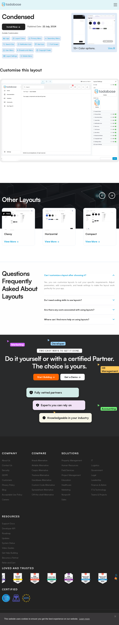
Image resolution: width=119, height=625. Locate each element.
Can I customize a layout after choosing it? (65, 275)
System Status (8, 543)
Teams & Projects (99, 494)
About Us (6, 460)
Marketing (66, 489)
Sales (64, 499)
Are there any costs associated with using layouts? (69, 309)
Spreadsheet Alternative (42, 489)
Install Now (14, 27)
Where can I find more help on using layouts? (66, 319)
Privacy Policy (8, 485)
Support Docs (8, 523)
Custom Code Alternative (43, 485)
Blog (4, 489)
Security (5, 470)
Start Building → (46, 377)
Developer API (8, 528)
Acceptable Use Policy (12, 494)
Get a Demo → (72, 377)
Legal (93, 475)
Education (66, 480)
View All (111, 48)
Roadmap (6, 533)
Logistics (95, 465)
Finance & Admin (98, 485)
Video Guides (8, 548)
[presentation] (102, 195)
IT (92, 460)
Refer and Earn (8, 562)
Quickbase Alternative (41, 480)
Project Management (71, 475)
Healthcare (66, 485)
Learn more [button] (84, 619)
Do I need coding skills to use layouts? (63, 300)
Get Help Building (10, 553)
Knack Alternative (39, 460)
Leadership (96, 480)
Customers (7, 480)
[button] (115, 616)
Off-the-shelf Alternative (43, 494)
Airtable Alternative (40, 465)
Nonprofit (66, 494)
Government (97, 470)
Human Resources (70, 465)
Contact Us (7, 465)
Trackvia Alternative (40, 475)
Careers (5, 499)
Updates (5, 538)
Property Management (72, 460)
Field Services (68, 470)
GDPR (5, 475)
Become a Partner (10, 557)
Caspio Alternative (40, 470)
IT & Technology (98, 489)
